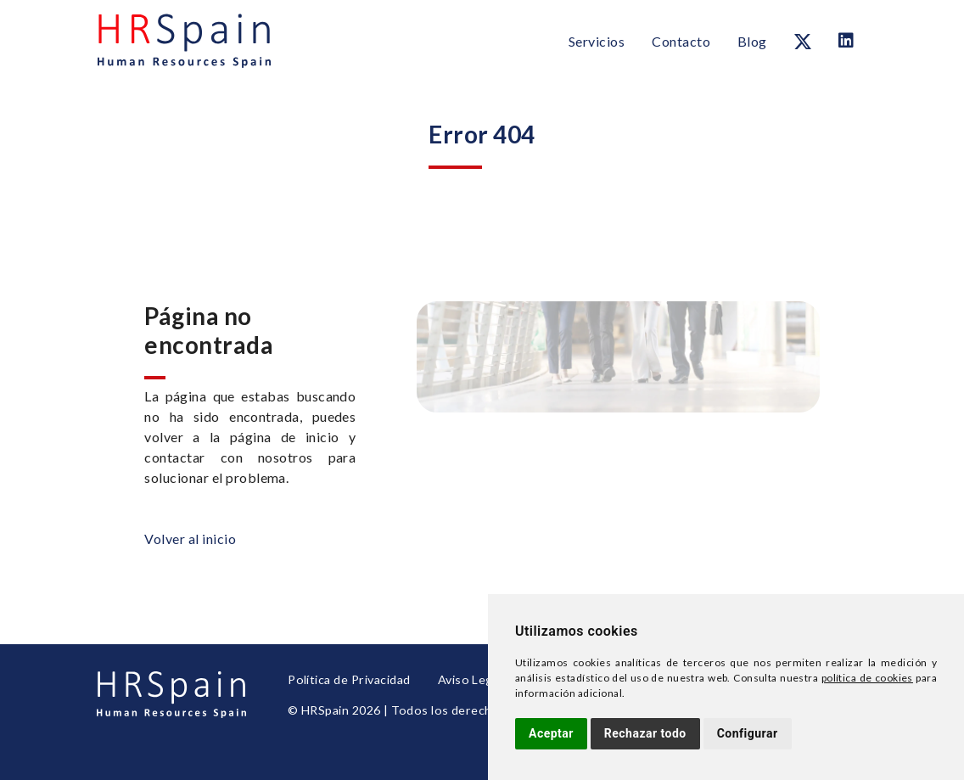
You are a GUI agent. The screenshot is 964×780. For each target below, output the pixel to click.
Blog (752, 41)
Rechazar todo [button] (645, 733)
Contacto (681, 41)
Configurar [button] (747, 733)
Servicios (597, 41)
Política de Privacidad (347, 681)
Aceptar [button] (551, 733)
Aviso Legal (466, 681)
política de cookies (867, 677)
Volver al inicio (190, 538)
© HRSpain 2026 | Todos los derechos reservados (428, 709)
